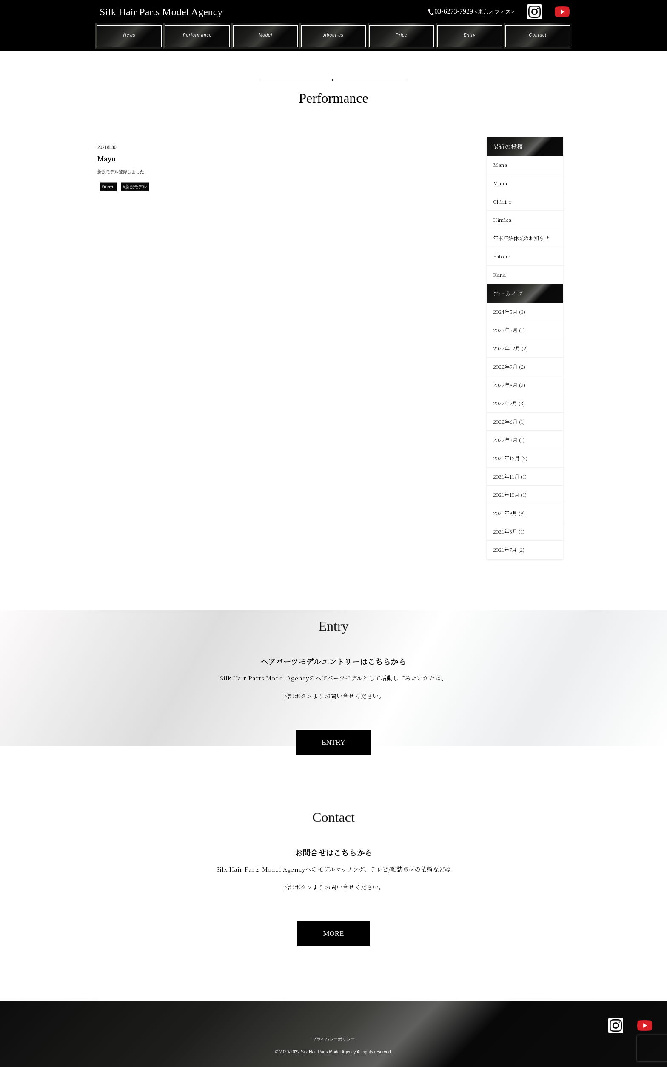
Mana (500, 164)
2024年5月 (505, 311)
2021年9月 (505, 512)
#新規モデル (135, 187)
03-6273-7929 (471, 11)
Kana (499, 274)
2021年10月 (506, 494)
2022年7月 (505, 403)
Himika (502, 219)
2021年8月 (505, 531)
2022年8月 (505, 384)
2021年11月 (506, 476)
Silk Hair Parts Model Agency (161, 11)
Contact (537, 35)
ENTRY (333, 742)
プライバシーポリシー (333, 1039)
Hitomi (501, 256)
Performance (197, 35)
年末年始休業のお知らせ (521, 237)
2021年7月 (505, 549)
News (129, 35)
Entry (470, 35)
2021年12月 (506, 458)
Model (265, 35)
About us (333, 35)
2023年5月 (505, 329)
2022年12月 (506, 348)
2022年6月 (505, 421)
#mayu (108, 187)
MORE (333, 933)
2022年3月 (505, 439)
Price (402, 35)
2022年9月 (505, 366)
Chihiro (502, 201)
